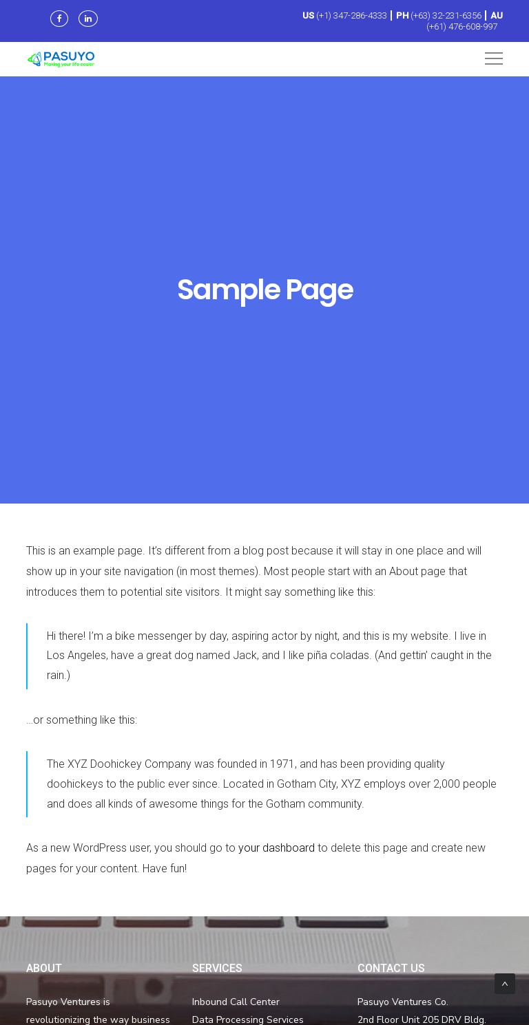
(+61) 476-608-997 (461, 26)
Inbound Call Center (236, 1001)
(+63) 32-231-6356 (446, 15)
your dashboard (276, 847)
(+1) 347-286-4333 (351, 15)
